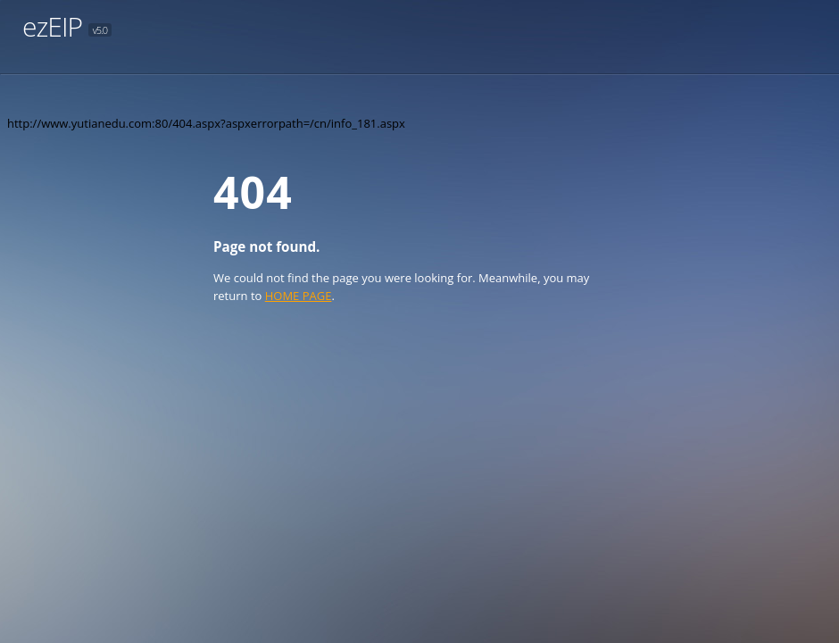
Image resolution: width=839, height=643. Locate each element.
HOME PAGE (298, 296)
